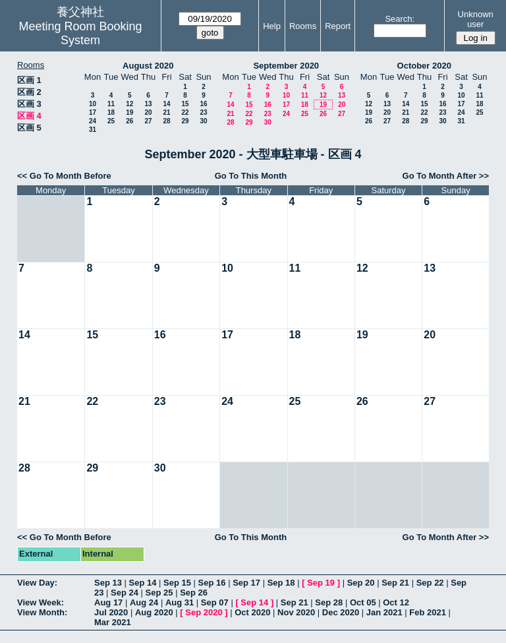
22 (184, 112)
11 (111, 103)
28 (166, 121)
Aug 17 (108, 602)
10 (92, 103)
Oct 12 (396, 602)
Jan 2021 (384, 612)
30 (203, 121)
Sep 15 (177, 583)
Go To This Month (251, 176)
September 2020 (286, 66)
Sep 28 (329, 602)
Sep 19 (321, 583)
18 (111, 112)
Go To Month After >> (446, 176)
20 (148, 112)
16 (203, 103)
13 (148, 103)
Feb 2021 (427, 612)
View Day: (37, 583)
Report (338, 26)
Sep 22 (430, 583)
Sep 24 (124, 592)
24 (92, 121)
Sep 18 (281, 583)
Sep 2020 (203, 612)
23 (203, 112)
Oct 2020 (252, 612)
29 (184, 121)
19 (129, 112)
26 (129, 121)
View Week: (40, 602)
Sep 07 (215, 602)
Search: (399, 19)
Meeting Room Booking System (80, 33)
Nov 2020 (296, 612)
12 (129, 103)
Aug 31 (179, 602)
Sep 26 (194, 592)
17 (92, 112)
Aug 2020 (154, 612)
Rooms (302, 26)
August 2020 (148, 66)
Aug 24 (144, 602)
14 (166, 103)
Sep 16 (212, 583)
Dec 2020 (340, 612)
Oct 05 (363, 602)
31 (92, 129)
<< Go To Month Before (64, 176)
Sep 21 (395, 583)
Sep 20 (361, 583)
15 (184, 103)
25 (111, 121)
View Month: (42, 612)
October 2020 (424, 66)
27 (148, 121)
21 (166, 112)
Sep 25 (159, 592)
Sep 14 (143, 583)
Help (272, 26)
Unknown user (475, 19)
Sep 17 (246, 583)
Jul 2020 (111, 612)
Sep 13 (108, 583)
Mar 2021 (112, 622)
